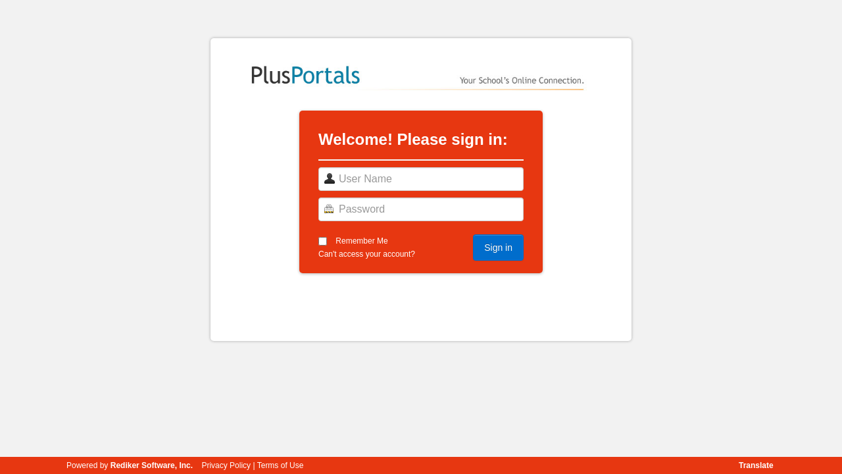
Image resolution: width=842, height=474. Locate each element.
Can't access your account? (366, 254)
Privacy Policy (226, 465)
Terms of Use (280, 465)
